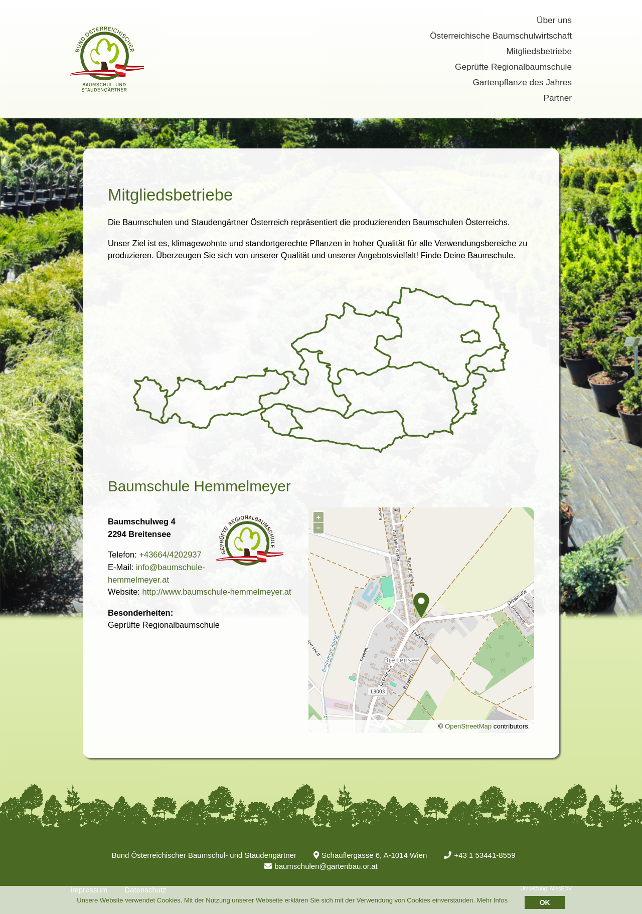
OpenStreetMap (468, 726)
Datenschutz (145, 889)
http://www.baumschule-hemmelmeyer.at (216, 591)
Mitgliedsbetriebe (539, 51)
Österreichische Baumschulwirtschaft (501, 36)
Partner (557, 98)
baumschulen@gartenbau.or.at (320, 866)
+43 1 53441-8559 (479, 855)
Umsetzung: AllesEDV (546, 888)
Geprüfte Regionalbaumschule (513, 67)
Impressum (88, 889)
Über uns (554, 20)
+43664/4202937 (170, 554)
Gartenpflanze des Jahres (522, 82)
